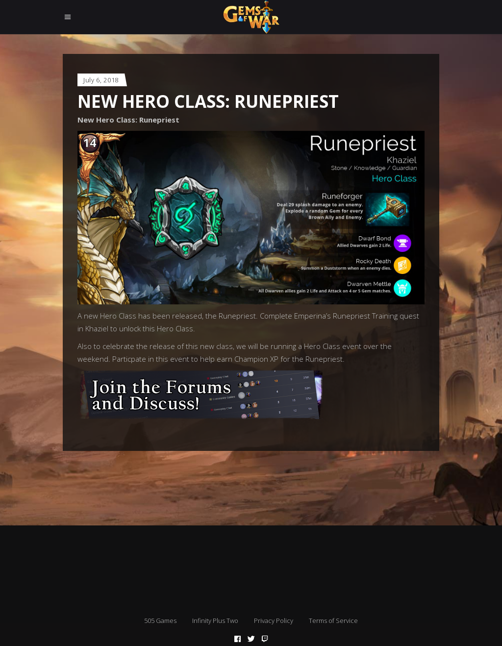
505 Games (160, 620)
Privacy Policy (273, 620)
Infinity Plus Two (215, 620)
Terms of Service (333, 620)
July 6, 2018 (101, 79)
